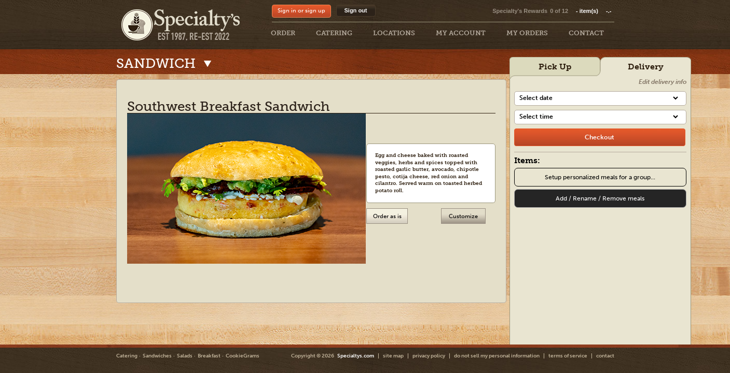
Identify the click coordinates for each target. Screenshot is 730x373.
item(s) (593, 11)
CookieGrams (242, 356)
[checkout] (599, 137)
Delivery (646, 66)
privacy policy (428, 356)
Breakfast (209, 356)
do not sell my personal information (497, 356)
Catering (126, 356)
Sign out (356, 10)
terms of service (567, 356)
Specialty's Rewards (519, 11)
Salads (184, 356)
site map (393, 356)
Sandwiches (157, 356)
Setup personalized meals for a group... (600, 177)
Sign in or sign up (301, 10)
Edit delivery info (662, 81)
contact (605, 356)
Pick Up (555, 66)
